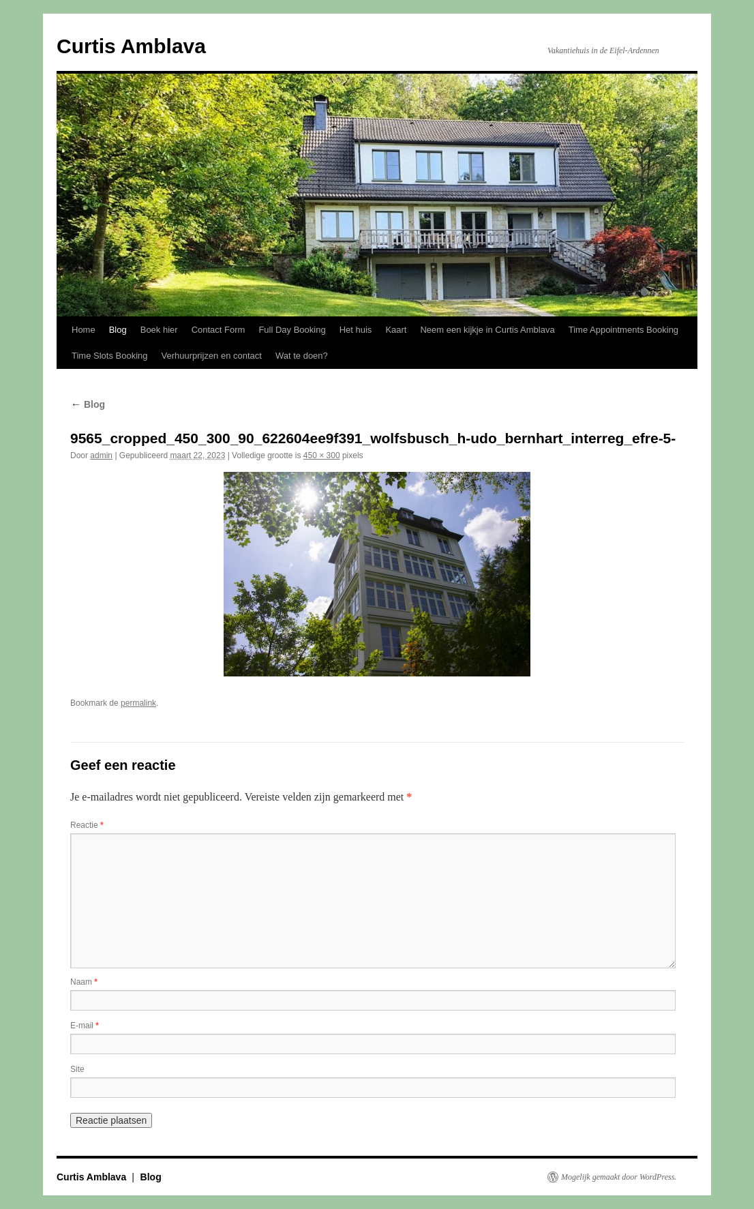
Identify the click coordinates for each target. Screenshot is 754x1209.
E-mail (84, 1025)
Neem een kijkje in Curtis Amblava (487, 330)
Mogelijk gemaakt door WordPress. (618, 1177)
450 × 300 (321, 455)
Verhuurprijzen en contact (212, 355)
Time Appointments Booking (623, 330)
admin (101, 455)
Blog (118, 330)
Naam (83, 982)
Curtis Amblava (131, 46)
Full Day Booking (291, 330)
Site (77, 1069)
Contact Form (218, 330)
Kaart (395, 330)
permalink (138, 703)
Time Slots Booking (110, 355)
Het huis (356, 330)
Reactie (87, 825)
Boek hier (159, 330)
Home (83, 330)
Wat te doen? (301, 355)
